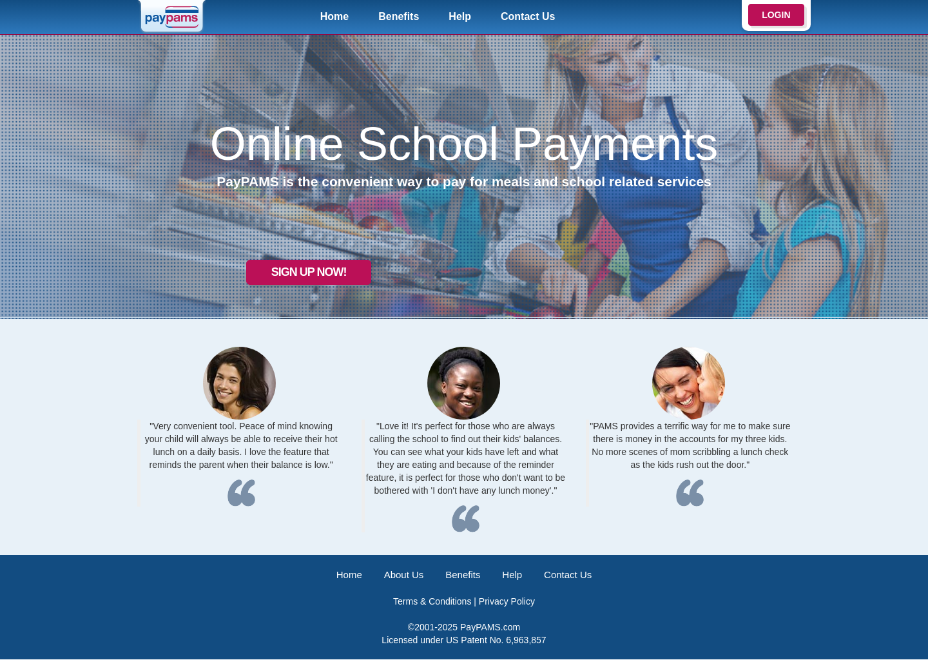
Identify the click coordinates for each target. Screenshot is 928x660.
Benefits (398, 16)
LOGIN (776, 15)
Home (334, 16)
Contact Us (528, 16)
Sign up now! (280, 268)
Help (460, 16)
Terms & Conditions (432, 602)
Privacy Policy (507, 602)
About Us (401, 574)
